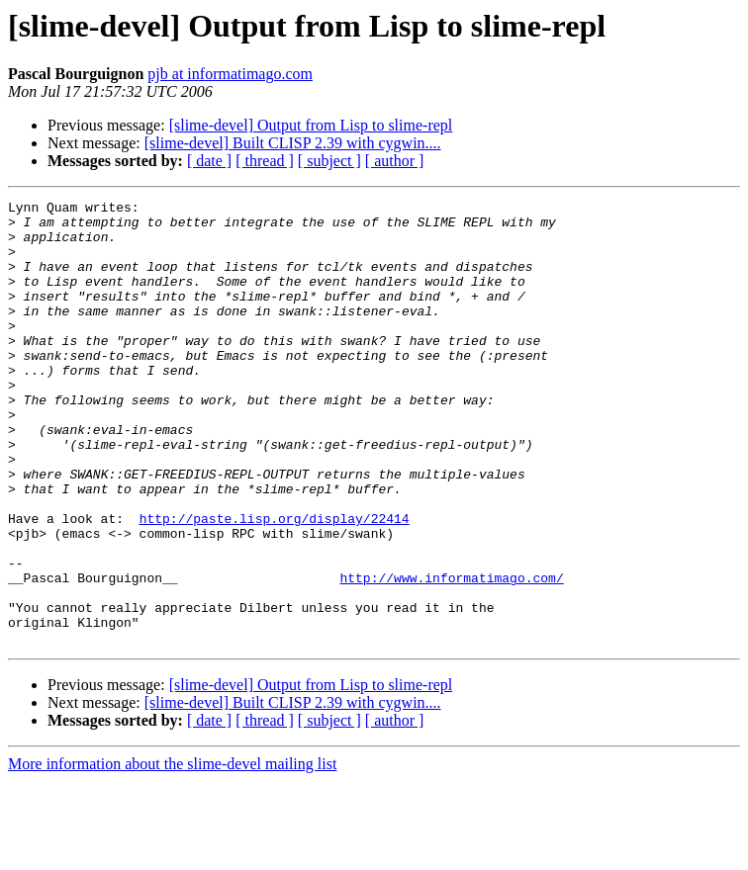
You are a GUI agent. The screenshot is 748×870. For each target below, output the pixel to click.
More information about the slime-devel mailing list (172, 852)
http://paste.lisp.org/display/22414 (275, 583)
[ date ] (209, 160)
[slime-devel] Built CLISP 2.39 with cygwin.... (292, 142)
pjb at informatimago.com (230, 73)
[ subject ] (329, 160)
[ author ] (394, 160)
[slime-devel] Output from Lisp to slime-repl (311, 125)
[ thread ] (264, 160)
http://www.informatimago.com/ (451, 654)
